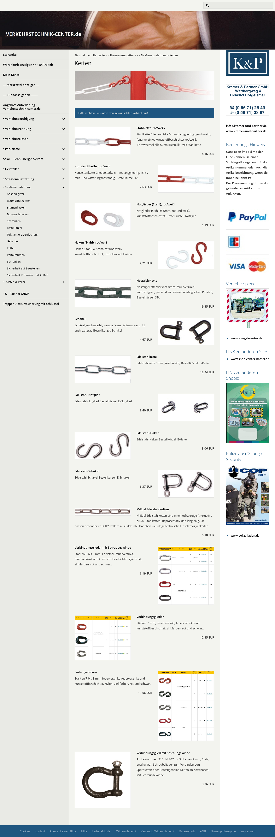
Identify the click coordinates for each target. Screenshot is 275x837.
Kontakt (40, 831)
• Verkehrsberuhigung (18, 119)
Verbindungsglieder (150, 617)
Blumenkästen (16, 207)
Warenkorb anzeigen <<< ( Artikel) (28, 65)
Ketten (11, 248)
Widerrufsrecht (126, 831)
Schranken (14, 221)
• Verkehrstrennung (17, 129)
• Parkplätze (11, 149)
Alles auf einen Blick (63, 831)
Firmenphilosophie (223, 831)
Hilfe (84, 831)
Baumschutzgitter (18, 201)
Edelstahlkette (147, 357)
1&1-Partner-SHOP (16, 294)
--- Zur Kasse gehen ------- (20, 95)
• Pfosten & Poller (14, 282)
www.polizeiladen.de (245, 535)
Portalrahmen (16, 255)
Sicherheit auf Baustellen (23, 268)
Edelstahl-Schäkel (87, 471)
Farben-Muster (102, 831)
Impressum (247, 831)
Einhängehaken (86, 672)
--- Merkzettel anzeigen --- (21, 85)
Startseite (10, 54)
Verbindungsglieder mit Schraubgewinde (103, 547)
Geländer (13, 241)
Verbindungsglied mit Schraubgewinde (163, 753)
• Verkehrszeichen (15, 139)
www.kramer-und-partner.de (246, 131)
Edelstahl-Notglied (87, 395)
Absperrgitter (15, 194)
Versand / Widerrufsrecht (157, 831)
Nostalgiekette (147, 280)
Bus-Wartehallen (18, 214)
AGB (203, 831)
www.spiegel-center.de (246, 338)
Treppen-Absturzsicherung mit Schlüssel (31, 304)
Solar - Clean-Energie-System (23, 159)
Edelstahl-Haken (148, 433)
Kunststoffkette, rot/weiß (92, 166)
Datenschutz (187, 831)
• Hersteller (11, 169)
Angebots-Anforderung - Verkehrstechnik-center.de (22, 106)
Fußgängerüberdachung (22, 234)
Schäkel (80, 319)
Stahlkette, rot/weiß (151, 128)
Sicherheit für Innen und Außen (27, 275)
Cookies (25, 831)
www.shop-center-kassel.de (250, 359)
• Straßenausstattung (17, 187)
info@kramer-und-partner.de (246, 126)
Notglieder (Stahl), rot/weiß (156, 204)
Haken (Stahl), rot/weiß (91, 242)
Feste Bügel (14, 228)
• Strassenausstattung (18, 179)
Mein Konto (11, 75)
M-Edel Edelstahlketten (153, 509)
